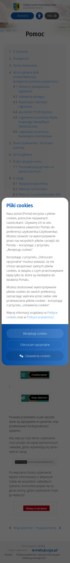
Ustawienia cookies (35, 356)
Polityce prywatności (40, 317)
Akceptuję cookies (35, 333)
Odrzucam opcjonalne (35, 345)
